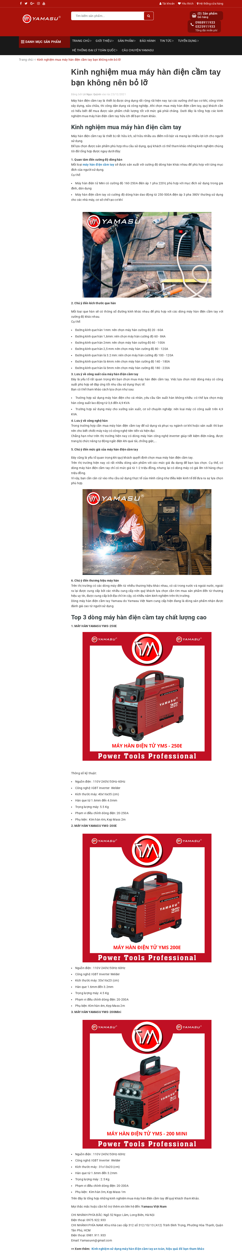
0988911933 (205, 22)
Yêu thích (185, 3)
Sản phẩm (126, 40)
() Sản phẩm (207, 15)
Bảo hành (147, 40)
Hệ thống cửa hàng (210, 3)
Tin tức (167, 40)
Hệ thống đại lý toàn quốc (95, 50)
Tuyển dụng (188, 40)
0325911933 (205, 27)
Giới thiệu (104, 40)
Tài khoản (167, 3)
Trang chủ (82, 40)
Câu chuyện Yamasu (138, 50)
